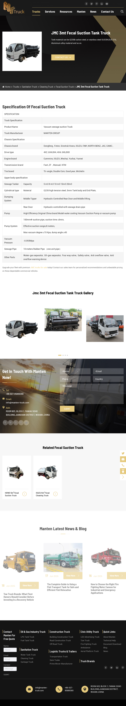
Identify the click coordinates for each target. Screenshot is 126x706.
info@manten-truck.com (44, 5)
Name (6, 646)
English (117, 4)
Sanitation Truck (29, 86)
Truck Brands (88, 661)
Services (50, 11)
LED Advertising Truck (90, 637)
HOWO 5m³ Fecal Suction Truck (12, 494)
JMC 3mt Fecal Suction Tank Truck (92, 86)
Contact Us (107, 11)
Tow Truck (85, 640)
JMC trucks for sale (39, 267)
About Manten (109, 637)
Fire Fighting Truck (88, 644)
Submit (67, 408)
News (93, 11)
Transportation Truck (59, 656)
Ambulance (85, 648)
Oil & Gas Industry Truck (33, 631)
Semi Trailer (55, 660)
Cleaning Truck (46, 86)
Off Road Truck (56, 644)
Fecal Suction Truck (65, 86)
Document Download (112, 644)
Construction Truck (60, 631)
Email (6, 655)
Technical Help (109, 640)
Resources (66, 11)
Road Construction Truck (60, 640)
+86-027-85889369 (42, 2)
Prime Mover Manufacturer (61, 664)
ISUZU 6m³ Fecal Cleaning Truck (42, 494)
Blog (105, 648)
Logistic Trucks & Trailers (63, 651)
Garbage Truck (27, 662)
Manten (81, 11)
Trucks (36, 11)
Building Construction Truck (61, 637)
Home (7, 86)
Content (7, 665)
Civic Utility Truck (90, 631)
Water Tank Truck (28, 655)
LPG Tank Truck (27, 637)
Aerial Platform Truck (90, 651)
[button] (59, 355)
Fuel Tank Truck (27, 640)
